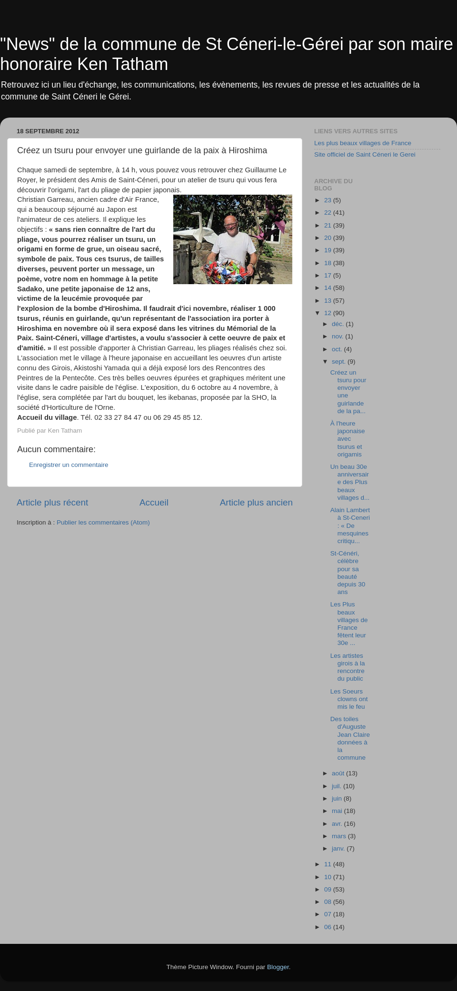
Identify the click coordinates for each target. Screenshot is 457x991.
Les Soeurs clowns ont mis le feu (349, 699)
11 (328, 864)
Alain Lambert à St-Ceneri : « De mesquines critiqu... (350, 525)
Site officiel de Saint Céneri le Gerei (365, 154)
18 (328, 263)
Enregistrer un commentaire (69, 464)
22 (328, 212)
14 (328, 287)
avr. (338, 823)
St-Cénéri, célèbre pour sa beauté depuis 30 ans (348, 572)
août (339, 773)
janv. (339, 848)
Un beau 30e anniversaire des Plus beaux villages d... (350, 482)
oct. (338, 349)
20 (328, 237)
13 (328, 300)
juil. (337, 786)
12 (328, 313)
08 (328, 901)
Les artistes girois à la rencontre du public (347, 667)
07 (328, 914)
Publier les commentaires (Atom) (103, 522)
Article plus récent (52, 502)
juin (338, 798)
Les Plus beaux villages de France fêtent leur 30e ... (349, 623)
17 (328, 275)
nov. (338, 336)
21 (328, 225)
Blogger (278, 967)
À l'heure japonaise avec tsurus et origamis (347, 439)
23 (328, 200)
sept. (340, 361)
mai (338, 810)
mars (340, 836)
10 (328, 877)
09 (328, 889)
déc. (339, 323)
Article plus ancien (256, 502)
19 (328, 250)
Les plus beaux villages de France (362, 143)
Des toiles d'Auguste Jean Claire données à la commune (350, 738)
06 (328, 927)
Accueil (154, 502)
